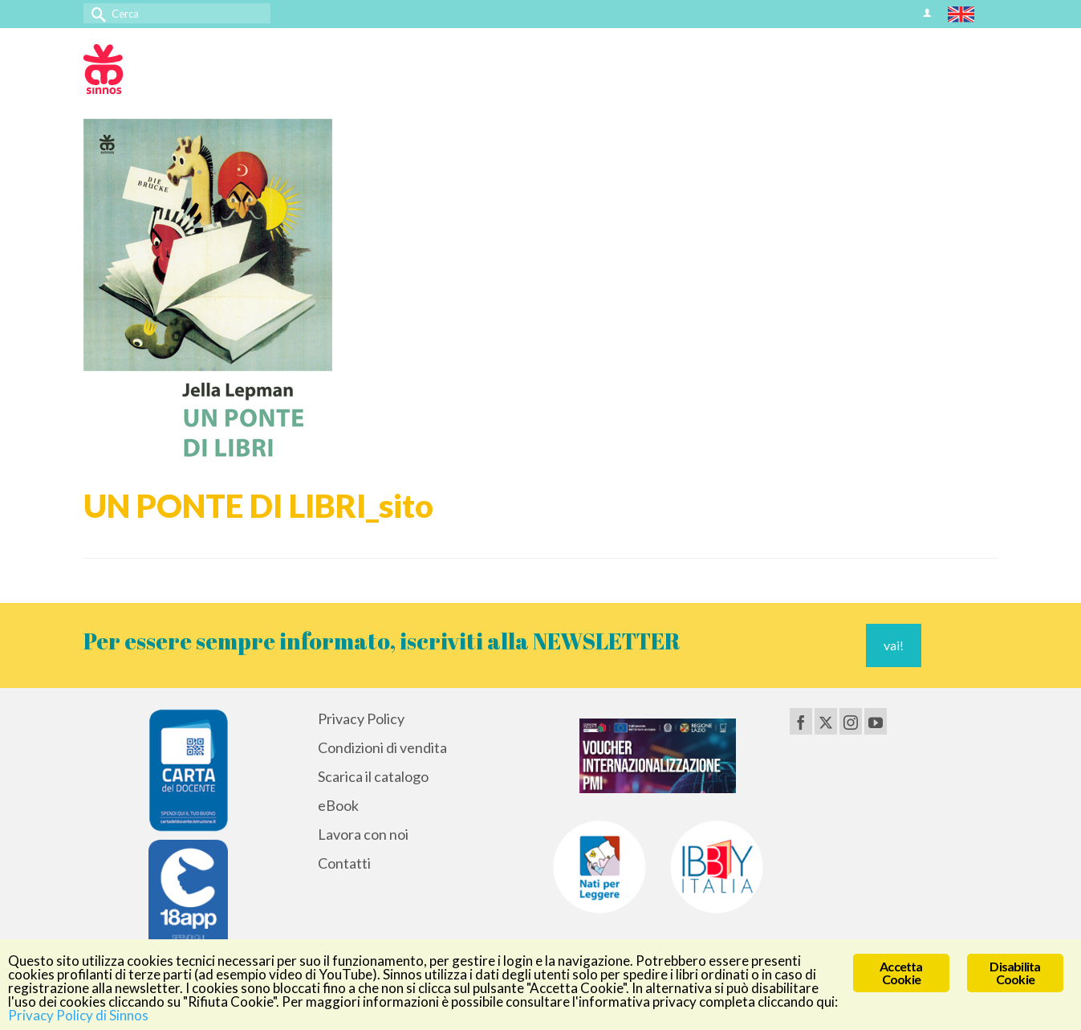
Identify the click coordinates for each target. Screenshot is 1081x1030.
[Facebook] (801, 721)
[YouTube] (875, 721)
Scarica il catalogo (373, 776)
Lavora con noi (363, 834)
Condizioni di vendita (382, 747)
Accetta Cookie (901, 973)
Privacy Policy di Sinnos (78, 1015)
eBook (338, 805)
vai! (894, 645)
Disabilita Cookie (1015, 973)
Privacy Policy (361, 718)
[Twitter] (826, 721)
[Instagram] (850, 721)
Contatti (344, 863)
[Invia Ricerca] (95, 13)
